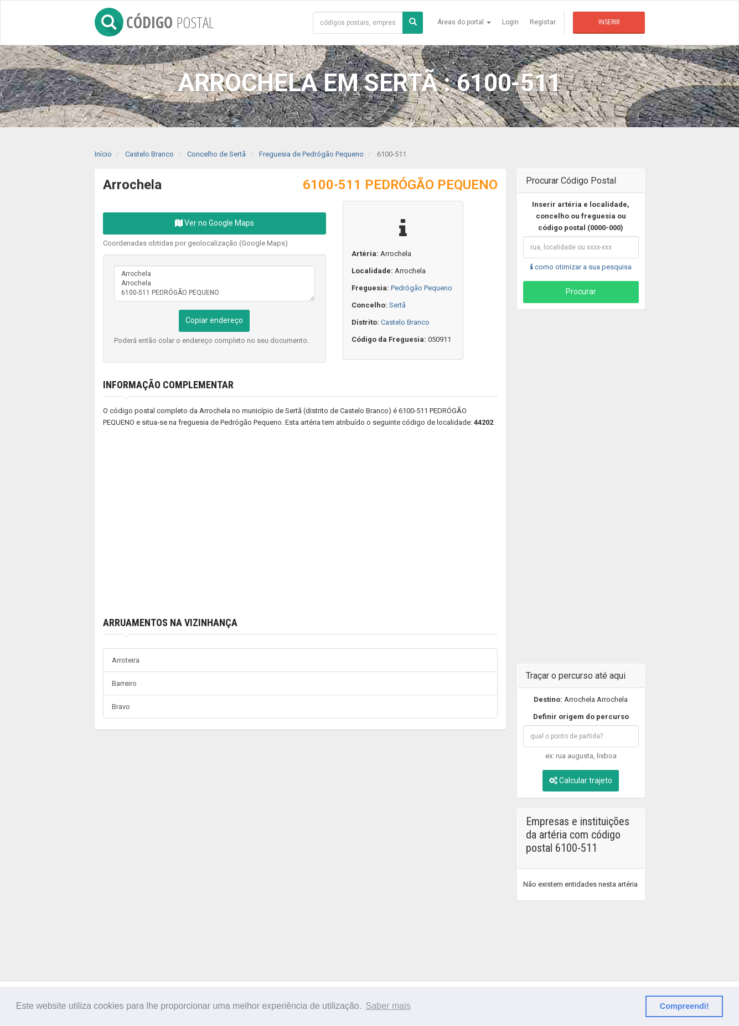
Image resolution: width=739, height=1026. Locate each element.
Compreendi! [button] (684, 1006)
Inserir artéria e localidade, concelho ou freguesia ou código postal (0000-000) (580, 216)
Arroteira (125, 660)
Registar (543, 22)
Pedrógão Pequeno (421, 288)
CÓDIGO (154, 22)
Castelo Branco (405, 322)
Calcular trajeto (580, 780)
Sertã (397, 305)
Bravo (121, 706)
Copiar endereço (214, 320)
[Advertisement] (284, 522)
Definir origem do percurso (581, 716)
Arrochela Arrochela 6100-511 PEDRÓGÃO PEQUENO (214, 283)
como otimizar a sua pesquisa (581, 267)
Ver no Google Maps (214, 222)
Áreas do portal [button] (464, 22)
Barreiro (124, 683)
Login (510, 22)
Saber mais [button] (388, 1006)
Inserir (608, 22)
